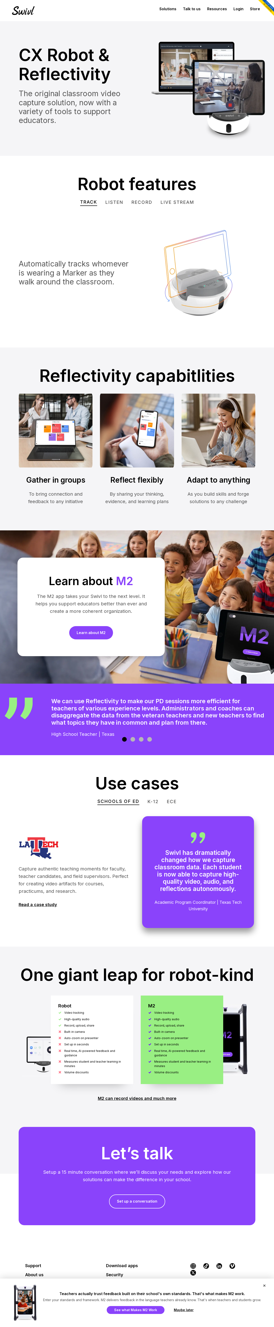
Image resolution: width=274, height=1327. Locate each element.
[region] (137, 719)
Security (114, 1274)
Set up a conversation (137, 1201)
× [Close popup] (264, 1285)
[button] (124, 739)
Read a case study (38, 904)
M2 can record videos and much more (137, 1098)
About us (34, 1274)
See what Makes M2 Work (135, 1310)
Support (33, 1265)
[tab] (88, 202)
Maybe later (184, 1310)
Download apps (122, 1265)
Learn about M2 (91, 632)
